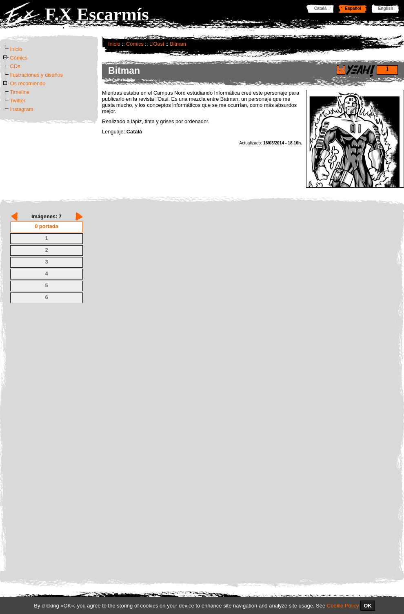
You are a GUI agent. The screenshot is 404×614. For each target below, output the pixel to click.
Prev (14, 216)
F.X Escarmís (97, 14)
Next (79, 216)
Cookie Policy (343, 606)
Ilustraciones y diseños (36, 75)
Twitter (17, 101)
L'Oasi (156, 44)
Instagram (21, 109)
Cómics (135, 44)
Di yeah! (341, 70)
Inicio (114, 44)
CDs (15, 66)
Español (353, 8)
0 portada (46, 226)
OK (368, 606)
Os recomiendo (28, 83)
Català (320, 8)
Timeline (19, 92)
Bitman (178, 44)
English (385, 8)
